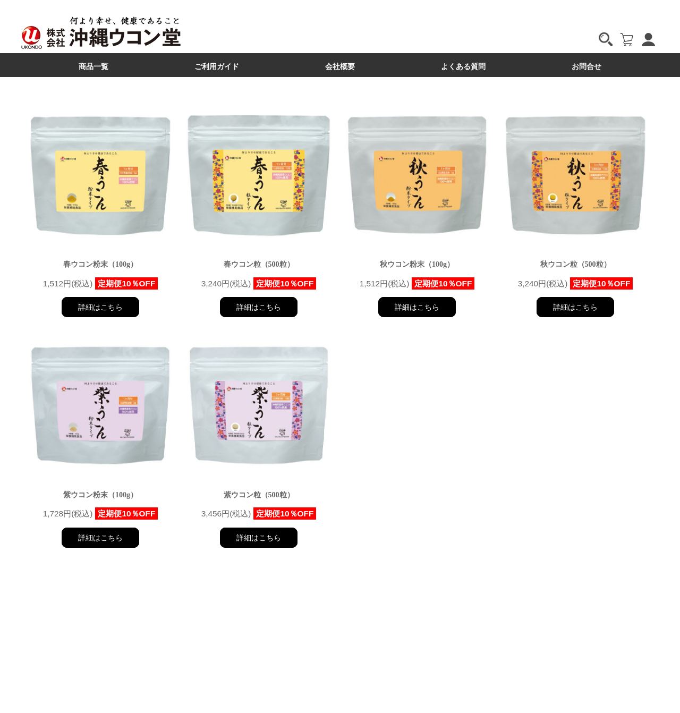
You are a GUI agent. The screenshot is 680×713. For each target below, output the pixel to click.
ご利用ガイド (216, 66)
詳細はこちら (100, 307)
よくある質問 (463, 66)
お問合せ (586, 66)
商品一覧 (93, 66)
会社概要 (340, 66)
